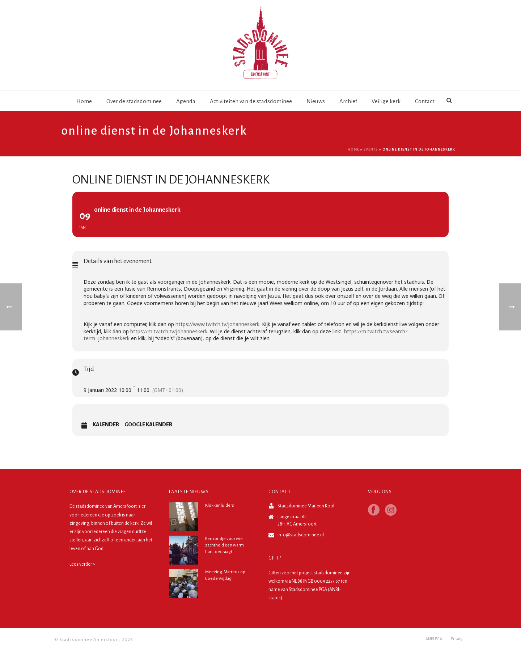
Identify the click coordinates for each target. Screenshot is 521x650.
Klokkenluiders (219, 505)
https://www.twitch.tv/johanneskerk (217, 324)
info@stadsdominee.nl (301, 534)
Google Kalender (148, 424)
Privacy (456, 640)
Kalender (106, 424)
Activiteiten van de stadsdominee (251, 101)
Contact (425, 101)
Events (371, 149)
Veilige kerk (386, 101)
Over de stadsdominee (134, 101)
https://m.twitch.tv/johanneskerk (168, 331)
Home (84, 101)
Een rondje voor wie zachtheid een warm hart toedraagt (224, 545)
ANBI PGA (433, 640)
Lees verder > (82, 564)
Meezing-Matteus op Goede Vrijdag (225, 575)
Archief (348, 101)
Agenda (185, 101)
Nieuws (315, 101)
